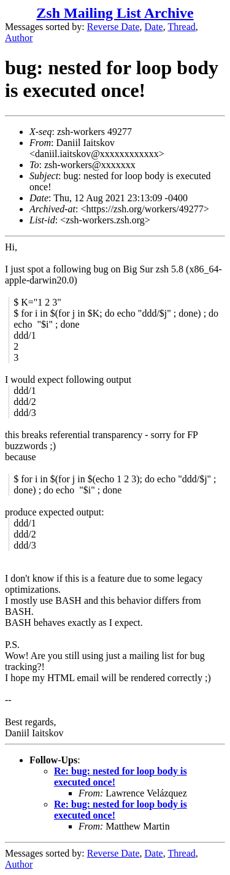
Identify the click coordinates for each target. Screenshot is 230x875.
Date (154, 26)
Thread (181, 26)
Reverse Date (113, 26)
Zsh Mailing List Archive (114, 13)
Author (19, 38)
